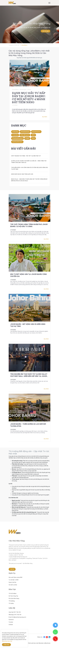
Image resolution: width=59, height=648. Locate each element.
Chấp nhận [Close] (6, 644)
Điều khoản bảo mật (7, 641)
